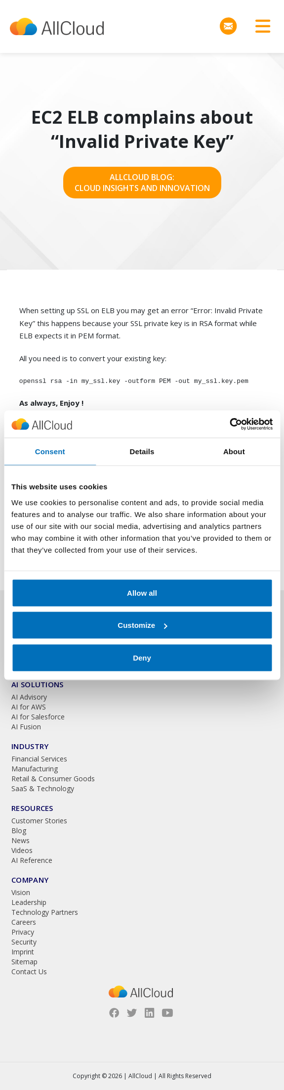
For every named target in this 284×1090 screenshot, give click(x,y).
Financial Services (39, 758)
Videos (22, 850)
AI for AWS (28, 706)
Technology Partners (44, 912)
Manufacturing (34, 768)
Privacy (22, 932)
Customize (142, 625)
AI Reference (31, 860)
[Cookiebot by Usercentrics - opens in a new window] (229, 424)
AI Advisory (29, 697)
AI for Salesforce (38, 716)
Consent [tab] (50, 451)
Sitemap (24, 961)
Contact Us (29, 971)
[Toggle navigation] (259, 26)
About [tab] (234, 451)
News (20, 840)
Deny (142, 657)
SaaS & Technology (42, 788)
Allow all (142, 592)
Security (24, 942)
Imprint (22, 951)
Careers (23, 922)
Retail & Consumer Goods (53, 778)
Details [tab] (142, 451)
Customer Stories (39, 820)
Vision (20, 892)
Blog (18, 830)
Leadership (28, 902)
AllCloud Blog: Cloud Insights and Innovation (142, 182)
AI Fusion (26, 726)
